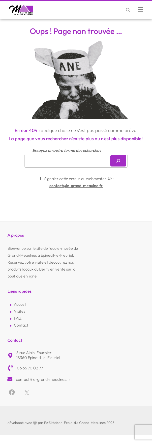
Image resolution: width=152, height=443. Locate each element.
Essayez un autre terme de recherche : (66, 150)
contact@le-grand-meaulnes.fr (43, 379)
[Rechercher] (118, 160)
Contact (21, 325)
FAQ (18, 318)
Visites (19, 311)
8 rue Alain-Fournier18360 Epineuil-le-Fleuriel (38, 355)
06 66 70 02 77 (30, 367)
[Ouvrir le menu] (141, 10)
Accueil (20, 304)
